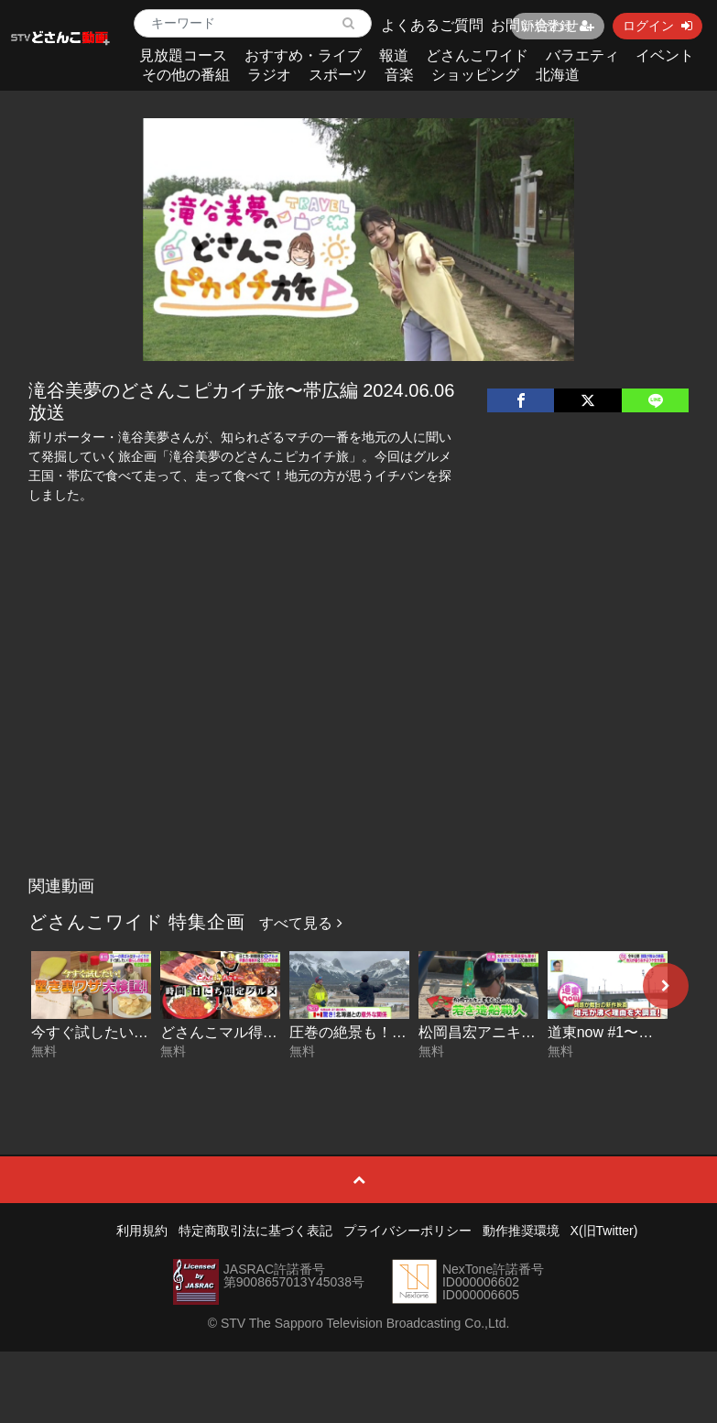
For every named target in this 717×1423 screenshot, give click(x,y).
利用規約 (142, 1230)
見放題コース (183, 55)
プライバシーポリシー (407, 1230)
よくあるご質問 (432, 25)
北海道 (558, 74)
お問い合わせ (535, 25)
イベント (665, 55)
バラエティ (582, 55)
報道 (393, 55)
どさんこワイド (477, 55)
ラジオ (269, 74)
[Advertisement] (358, 730)
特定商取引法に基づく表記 (255, 1230)
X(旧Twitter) (604, 1230)
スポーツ (338, 74)
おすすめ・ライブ (303, 55)
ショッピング (475, 74)
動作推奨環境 (521, 1230)
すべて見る (300, 923)
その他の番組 (186, 74)
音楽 (399, 74)
